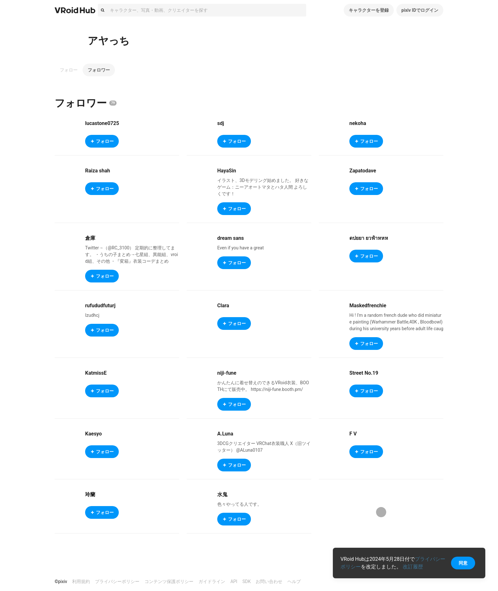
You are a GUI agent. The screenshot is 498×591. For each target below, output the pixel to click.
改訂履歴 (413, 567)
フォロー (68, 70)
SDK (246, 581)
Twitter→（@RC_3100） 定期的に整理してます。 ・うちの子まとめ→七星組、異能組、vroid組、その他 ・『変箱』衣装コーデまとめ (131, 254)
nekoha (357, 123)
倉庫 (90, 238)
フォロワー (99, 70)
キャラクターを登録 (369, 10)
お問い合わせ (269, 581)
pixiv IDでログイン (419, 10)
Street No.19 (363, 373)
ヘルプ (294, 581)
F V (353, 434)
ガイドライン (212, 581)
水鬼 (222, 494)
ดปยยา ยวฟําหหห (368, 238)
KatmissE (96, 373)
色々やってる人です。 (239, 504)
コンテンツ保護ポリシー (169, 581)
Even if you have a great (240, 247)
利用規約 (81, 581)
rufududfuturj (100, 305)
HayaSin (226, 171)
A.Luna (225, 434)
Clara (223, 305)
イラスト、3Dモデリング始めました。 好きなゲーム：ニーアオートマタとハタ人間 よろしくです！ (262, 187)
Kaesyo (93, 434)
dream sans (230, 238)
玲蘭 (90, 494)
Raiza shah (97, 171)
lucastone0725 (102, 123)
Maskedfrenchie (367, 305)
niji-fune (226, 373)
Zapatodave (362, 171)
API (233, 581)
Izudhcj (92, 315)
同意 (463, 563)
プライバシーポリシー (117, 581)
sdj (220, 123)
